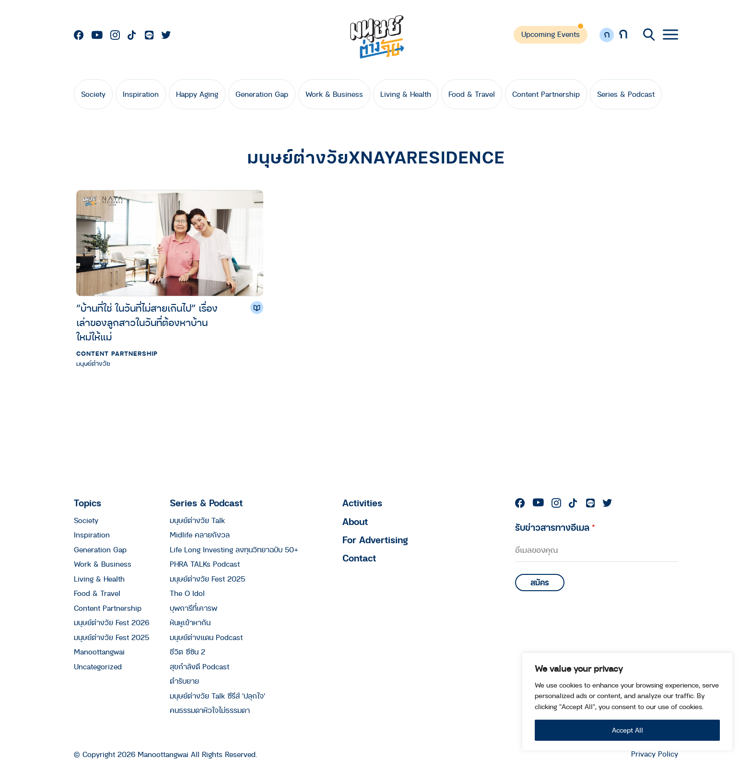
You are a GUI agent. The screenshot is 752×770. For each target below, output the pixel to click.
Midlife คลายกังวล (200, 534)
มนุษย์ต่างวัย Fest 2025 (111, 637)
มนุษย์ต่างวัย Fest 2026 (111, 622)
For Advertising (375, 540)
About (355, 521)
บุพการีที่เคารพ (193, 608)
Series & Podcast (626, 94)
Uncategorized (98, 666)
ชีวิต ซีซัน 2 (187, 651)
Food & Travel (471, 94)
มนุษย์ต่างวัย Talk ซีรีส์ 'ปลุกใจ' (217, 695)
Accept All (627, 730)
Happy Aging (197, 94)
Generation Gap (261, 94)
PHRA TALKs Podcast (205, 564)
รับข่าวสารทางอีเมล (555, 527)
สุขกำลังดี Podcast (199, 666)
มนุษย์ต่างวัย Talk (197, 520)
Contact (359, 558)
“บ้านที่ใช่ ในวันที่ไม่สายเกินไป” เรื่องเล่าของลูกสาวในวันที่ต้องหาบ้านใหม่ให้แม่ (147, 322)
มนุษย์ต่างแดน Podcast (206, 637)
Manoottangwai (99, 651)
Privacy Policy (654, 754)
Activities (362, 503)
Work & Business (334, 94)
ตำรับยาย (184, 681)
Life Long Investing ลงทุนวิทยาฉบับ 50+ (234, 549)
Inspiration (141, 94)
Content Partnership (546, 94)
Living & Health (405, 94)
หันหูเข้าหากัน (190, 622)
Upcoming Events (550, 34)
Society (93, 94)
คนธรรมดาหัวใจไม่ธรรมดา (210, 710)
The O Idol (187, 593)
